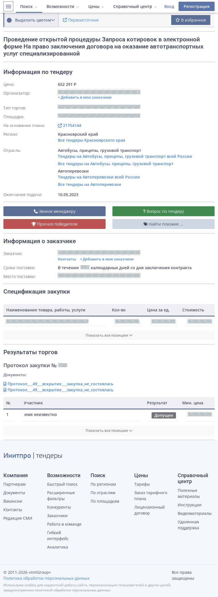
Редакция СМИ (17, 518)
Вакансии (12, 501)
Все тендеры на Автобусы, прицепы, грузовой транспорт (115, 163)
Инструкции (190, 504)
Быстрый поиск (62, 484)
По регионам (103, 484)
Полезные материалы (189, 493)
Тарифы (142, 484)
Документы (14, 492)
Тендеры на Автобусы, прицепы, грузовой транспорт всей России (125, 156)
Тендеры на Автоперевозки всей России (99, 177)
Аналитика (57, 547)
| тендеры (32, 456)
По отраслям (103, 492)
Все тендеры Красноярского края (91, 140)
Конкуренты (59, 507)
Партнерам (14, 484)
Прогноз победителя (54, 224)
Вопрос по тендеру (163, 211)
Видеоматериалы (195, 513)
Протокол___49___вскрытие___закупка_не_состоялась (58, 383)
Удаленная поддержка (188, 524)
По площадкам (105, 501)
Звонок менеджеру (55, 211)
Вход (169, 6)
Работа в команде (64, 524)
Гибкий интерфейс (58, 535)
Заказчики (57, 515)
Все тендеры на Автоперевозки (89, 184)
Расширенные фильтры (61, 495)
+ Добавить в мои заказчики (107, 259)
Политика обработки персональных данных (46, 578)
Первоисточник (81, 20)
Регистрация (196, 6)
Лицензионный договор (149, 510)
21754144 (69, 125)
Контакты (67, 259)
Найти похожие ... (163, 224)
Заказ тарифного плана (150, 495)
